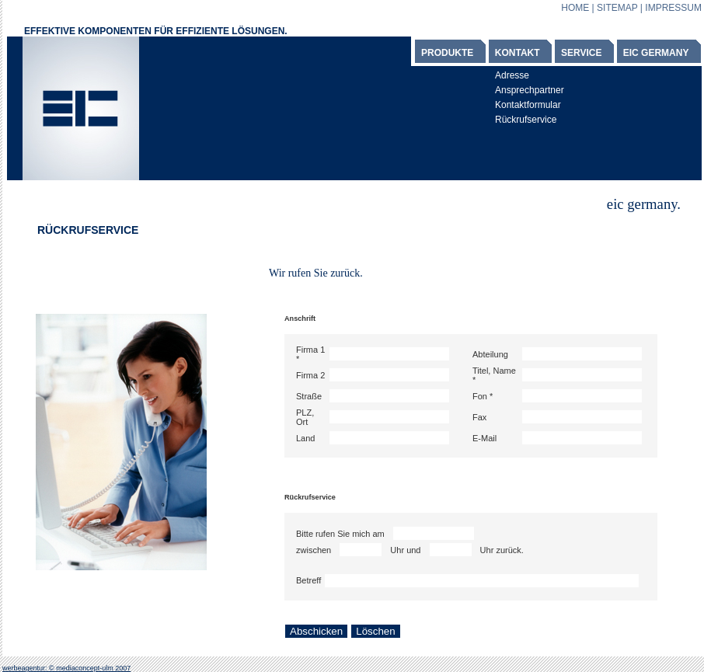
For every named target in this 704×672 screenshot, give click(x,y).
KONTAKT (517, 52)
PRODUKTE (447, 52)
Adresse (512, 75)
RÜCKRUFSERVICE (87, 230)
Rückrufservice (525, 119)
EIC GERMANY (656, 52)
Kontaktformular (528, 104)
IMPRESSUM (673, 7)
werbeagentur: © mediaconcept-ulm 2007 (66, 668)
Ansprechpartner (529, 90)
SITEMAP (617, 7)
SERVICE (581, 52)
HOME (575, 7)
